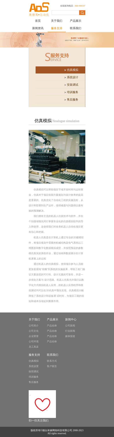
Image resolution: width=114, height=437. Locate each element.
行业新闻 (70, 331)
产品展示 (75, 20)
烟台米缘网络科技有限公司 (57, 430)
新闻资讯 (38, 28)
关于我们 (56, 20)
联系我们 (75, 28)
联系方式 (52, 361)
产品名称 (52, 325)
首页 (38, 20)
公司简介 (34, 325)
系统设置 (34, 366)
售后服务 (34, 382)
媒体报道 (70, 336)
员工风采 (34, 347)
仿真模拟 (34, 361)
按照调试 (34, 371)
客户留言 (52, 366)
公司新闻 (70, 325)
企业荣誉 (34, 336)
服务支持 (56, 28)
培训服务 (34, 377)
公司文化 (34, 331)
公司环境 (34, 341)
